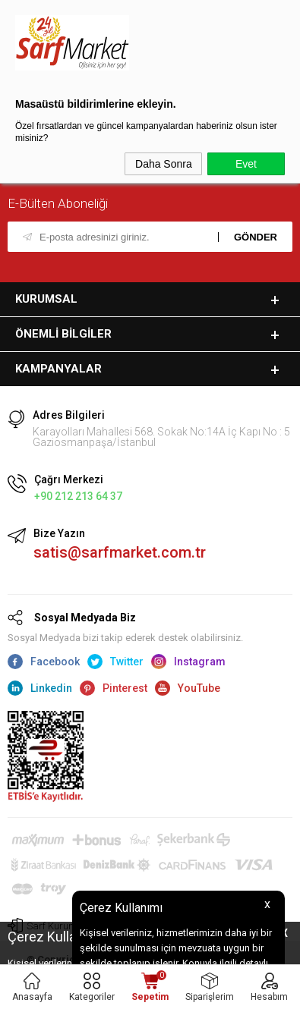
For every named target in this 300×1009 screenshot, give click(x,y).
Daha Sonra (163, 164)
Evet (246, 164)
